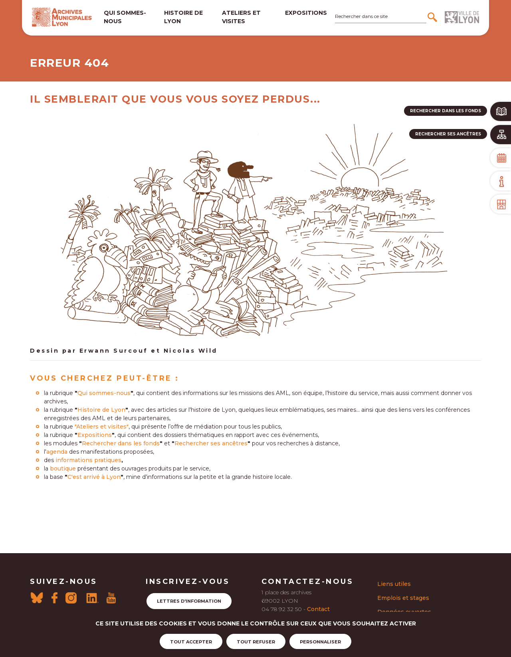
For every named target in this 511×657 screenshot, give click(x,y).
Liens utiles (394, 584)
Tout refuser (256, 642)
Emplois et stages (403, 597)
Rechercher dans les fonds (121, 443)
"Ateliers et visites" (102, 426)
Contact (318, 609)
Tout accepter (191, 642)
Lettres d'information (189, 601)
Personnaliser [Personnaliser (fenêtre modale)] (320, 642)
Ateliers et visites (241, 17)
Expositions (306, 12)
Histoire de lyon (183, 17)
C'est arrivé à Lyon (94, 476)
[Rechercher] (433, 17)
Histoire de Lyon (101, 409)
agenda (56, 451)
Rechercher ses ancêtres (211, 443)
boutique (63, 468)
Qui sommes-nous (125, 17)
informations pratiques (88, 460)
